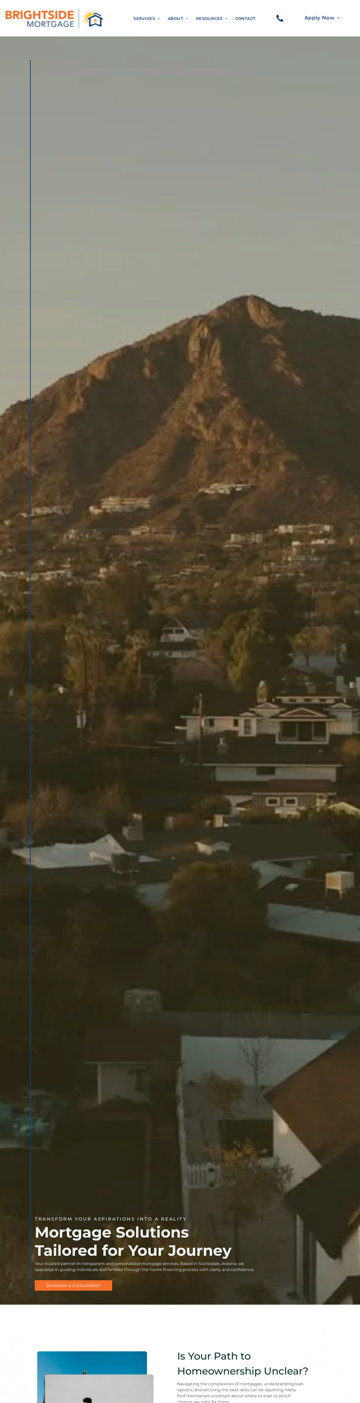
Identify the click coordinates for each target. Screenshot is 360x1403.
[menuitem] (147, 18)
